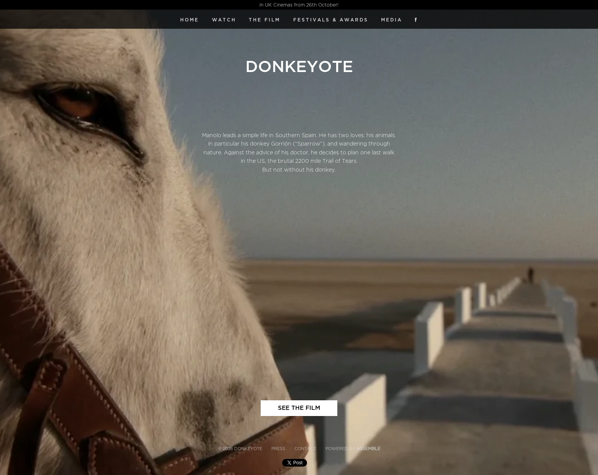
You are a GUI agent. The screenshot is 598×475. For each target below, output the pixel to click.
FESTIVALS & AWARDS (330, 20)
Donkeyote (299, 67)
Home (189, 20)
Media (391, 20)
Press (278, 449)
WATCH (224, 20)
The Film (264, 20)
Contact (305, 449)
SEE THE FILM (299, 408)
